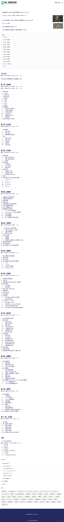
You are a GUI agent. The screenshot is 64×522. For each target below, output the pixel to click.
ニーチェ (7, 181)
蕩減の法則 (7, 335)
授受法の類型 (8, 428)
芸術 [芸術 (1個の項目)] (36, 501)
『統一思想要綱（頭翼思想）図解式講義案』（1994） (14, 29)
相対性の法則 (8, 321)
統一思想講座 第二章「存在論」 (9, 126)
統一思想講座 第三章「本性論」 (9, 152)
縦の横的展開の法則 (9, 343)
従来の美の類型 (8, 299)
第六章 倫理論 (6, 51)
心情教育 (7, 236)
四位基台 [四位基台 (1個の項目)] (52, 494)
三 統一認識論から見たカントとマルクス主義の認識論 (14, 380)
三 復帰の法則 (4, 333)
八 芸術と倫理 (4, 294)
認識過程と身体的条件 (10, 378)
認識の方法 (7, 375)
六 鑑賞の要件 (4, 290)
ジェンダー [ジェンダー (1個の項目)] (55, 491)
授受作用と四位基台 (9, 108)
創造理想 (7, 117)
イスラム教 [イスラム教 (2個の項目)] (21, 491)
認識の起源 (7, 363)
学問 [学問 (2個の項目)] (3, 496)
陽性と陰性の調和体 (9, 159)
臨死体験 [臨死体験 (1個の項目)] (30, 501)
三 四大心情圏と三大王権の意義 (7, 450)
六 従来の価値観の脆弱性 (7, 205)
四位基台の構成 (8, 110)
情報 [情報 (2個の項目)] (40, 496)
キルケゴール (8, 179)
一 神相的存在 (4, 155)
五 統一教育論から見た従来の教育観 (9, 245)
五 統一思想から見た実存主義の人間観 (10, 177)
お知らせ (4, 484)
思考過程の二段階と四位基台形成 (12, 409)
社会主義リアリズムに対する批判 (12, 304)
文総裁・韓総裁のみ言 (7, 466)
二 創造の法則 (4, 320)
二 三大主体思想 (4, 449)
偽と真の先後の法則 (9, 342)
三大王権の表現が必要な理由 (10, 455)
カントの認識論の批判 (10, 381)
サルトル (7, 186)
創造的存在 (7, 167)
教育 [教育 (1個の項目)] (45, 496)
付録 (4, 66)
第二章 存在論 (6, 42)
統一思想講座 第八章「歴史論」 (9, 315)
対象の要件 (7, 287)
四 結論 (3, 176)
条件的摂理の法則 (9, 340)
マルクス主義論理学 (9, 399)
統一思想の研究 (5, 463)
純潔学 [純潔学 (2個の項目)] (4, 501)
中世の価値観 (8, 214)
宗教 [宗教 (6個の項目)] (9, 496)
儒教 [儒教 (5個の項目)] (12, 494)
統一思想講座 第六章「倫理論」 (9, 252)
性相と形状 (6, 95)
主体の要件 (7, 285)
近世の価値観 (8, 215)
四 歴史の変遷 (4, 347)
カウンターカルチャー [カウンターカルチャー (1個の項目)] (45, 491)
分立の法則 (7, 337)
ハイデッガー (8, 184)
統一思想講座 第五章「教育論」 (9, 225)
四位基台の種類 (8, 112)
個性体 (6, 160)
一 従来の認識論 (5, 361)
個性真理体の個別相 (9, 134)
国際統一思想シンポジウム (8, 473)
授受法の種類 (8, 425)
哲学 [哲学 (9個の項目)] (46, 494)
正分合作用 (7, 113)
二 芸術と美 (4, 280)
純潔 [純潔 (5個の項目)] (56, 499)
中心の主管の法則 (9, 326)
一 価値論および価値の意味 (7, 197)
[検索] (62, 2)
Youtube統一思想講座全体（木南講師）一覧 (11, 78)
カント (6, 262)
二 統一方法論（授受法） (7, 423)
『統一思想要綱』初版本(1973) (9, 26)
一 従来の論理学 (5, 394)
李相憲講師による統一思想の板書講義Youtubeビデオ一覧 (15, 12)
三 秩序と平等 (4, 259)
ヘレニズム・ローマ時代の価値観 (12, 212)
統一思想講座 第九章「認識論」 (9, 358)
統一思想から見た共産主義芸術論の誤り (14, 307)
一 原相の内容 (4, 91)
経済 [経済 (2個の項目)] (17, 501)
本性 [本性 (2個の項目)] (3, 499)
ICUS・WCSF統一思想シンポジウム (9, 470)
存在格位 (7, 143)
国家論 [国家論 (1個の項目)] (60, 494)
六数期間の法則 (8, 330)
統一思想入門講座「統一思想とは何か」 (11, 75)
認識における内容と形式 (10, 371)
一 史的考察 (4, 422)
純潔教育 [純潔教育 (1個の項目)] (10, 501)
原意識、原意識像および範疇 (11, 373)
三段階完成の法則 (9, 328)
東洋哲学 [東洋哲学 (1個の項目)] (17, 499)
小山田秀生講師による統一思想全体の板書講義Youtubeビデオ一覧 (17, 20)
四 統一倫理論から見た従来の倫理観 (9, 261)
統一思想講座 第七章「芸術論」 (9, 275)
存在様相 (7, 141)
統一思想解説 (5, 481)
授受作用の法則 (8, 323)
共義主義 (6, 447)
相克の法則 (7, 325)
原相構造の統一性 (9, 115)
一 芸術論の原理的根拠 (6, 278)
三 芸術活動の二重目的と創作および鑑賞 (10, 282)
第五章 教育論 (6, 49)
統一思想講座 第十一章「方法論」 (9, 418)
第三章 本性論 (6, 44)
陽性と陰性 (6, 96)
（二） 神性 (4, 100)
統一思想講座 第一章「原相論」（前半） (11, 86)
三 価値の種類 (4, 200)
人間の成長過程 (8, 231)
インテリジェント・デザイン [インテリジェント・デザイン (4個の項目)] (32, 491)
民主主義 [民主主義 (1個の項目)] (24, 499)
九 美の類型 (4, 295)
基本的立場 (7, 406)
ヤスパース (7, 182)
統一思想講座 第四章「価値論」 (9, 193)
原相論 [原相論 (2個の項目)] (41, 494)
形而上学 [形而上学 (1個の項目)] (20, 496)
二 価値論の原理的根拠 (6, 198)
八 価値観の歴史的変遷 (6, 208)
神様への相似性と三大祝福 (11, 229)
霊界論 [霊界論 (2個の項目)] (54, 501)
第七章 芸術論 (6, 54)
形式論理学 (7, 396)
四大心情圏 (6, 452)
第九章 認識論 (6, 59)
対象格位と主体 (8, 171)
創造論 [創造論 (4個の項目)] (29, 494)
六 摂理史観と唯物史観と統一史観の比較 (10, 350)
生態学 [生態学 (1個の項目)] (45, 499)
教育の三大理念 (8, 233)
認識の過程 (7, 376)
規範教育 (7, 238)
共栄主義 (6, 446)
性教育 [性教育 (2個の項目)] (34, 496)
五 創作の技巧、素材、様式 (7, 288)
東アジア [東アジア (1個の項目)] (10, 499)
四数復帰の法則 (8, 338)
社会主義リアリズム (9, 302)
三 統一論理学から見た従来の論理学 (9, 411)
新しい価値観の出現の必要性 (11, 217)
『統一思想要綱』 (6, 478)
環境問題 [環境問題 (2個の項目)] (38, 499)
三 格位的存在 (4, 169)
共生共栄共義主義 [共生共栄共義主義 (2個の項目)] (20, 494)
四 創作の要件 (4, 283)
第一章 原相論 (6, 39)
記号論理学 (7, 401)
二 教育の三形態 (5, 235)
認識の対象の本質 (9, 364)
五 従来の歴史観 (5, 348)
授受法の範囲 (8, 427)
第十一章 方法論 (7, 64)
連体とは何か (8, 138)
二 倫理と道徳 (4, 257)
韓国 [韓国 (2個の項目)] (59, 501)
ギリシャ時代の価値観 (10, 210)
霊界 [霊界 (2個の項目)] (48, 501)
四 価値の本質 (4, 202)
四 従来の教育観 (5, 243)
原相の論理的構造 (9, 407)
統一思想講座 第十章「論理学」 (9, 391)
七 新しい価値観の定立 (6, 207)
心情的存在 (7, 164)
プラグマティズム (9, 267)
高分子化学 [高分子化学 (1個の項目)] (5, 504)
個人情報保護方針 (29, 514)
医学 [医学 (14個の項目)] (35, 494)
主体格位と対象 (8, 172)
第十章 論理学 (6, 61)
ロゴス (5, 103)
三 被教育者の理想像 (6, 241)
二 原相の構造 (4, 106)
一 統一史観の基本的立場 (7, 318)
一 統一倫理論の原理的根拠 (7, 256)
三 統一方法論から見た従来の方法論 (9, 432)
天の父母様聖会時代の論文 (8, 468)
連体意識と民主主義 (9, 174)
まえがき (5, 37)
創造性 (5, 105)
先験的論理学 (8, 402)
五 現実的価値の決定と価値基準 (8, 203)
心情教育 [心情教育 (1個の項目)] (27, 496)
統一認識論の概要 (9, 369)
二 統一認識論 (4, 368)
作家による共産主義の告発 (11, 305)
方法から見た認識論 (9, 366)
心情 (5, 101)
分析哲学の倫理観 (9, 266)
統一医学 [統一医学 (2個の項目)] (23, 501)
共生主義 (6, 444)
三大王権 (6, 453)
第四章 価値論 (6, 47)
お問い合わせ (57, 2)
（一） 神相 (4, 93)
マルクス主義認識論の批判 (11, 383)
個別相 (5, 98)
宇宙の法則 (7, 144)
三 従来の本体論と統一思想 (7, 118)
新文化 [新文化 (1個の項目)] (52, 496)
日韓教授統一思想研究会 (7, 475)
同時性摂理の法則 (9, 345)
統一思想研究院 (34, 520)
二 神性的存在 (4, 162)
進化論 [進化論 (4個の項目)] (42, 501)
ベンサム (7, 264)
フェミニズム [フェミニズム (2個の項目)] (5, 494)
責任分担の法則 (8, 332)
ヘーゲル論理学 (8, 397)
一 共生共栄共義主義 (6, 441)
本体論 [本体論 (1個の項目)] (58, 496)
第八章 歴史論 (6, 56)
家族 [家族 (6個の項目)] (14, 496)
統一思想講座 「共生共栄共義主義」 (10, 443)
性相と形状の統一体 (9, 157)
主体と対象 (7, 139)
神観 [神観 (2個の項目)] (50, 499)
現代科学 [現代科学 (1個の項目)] (31, 499)
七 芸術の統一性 (5, 292)
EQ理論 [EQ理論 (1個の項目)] (4, 491)
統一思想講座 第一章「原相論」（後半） (11, 88)
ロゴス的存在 (8, 165)
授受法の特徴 (8, 430)
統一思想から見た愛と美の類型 (12, 297)
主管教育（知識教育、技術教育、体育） (14, 240)
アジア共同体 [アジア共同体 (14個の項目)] (12, 491)
